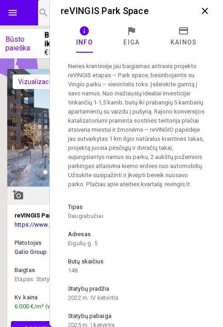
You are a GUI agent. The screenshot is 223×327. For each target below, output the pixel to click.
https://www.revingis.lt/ (46, 224)
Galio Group (31, 251)
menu (12, 12)
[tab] (84, 36)
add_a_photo (18, 194)
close (204, 10)
